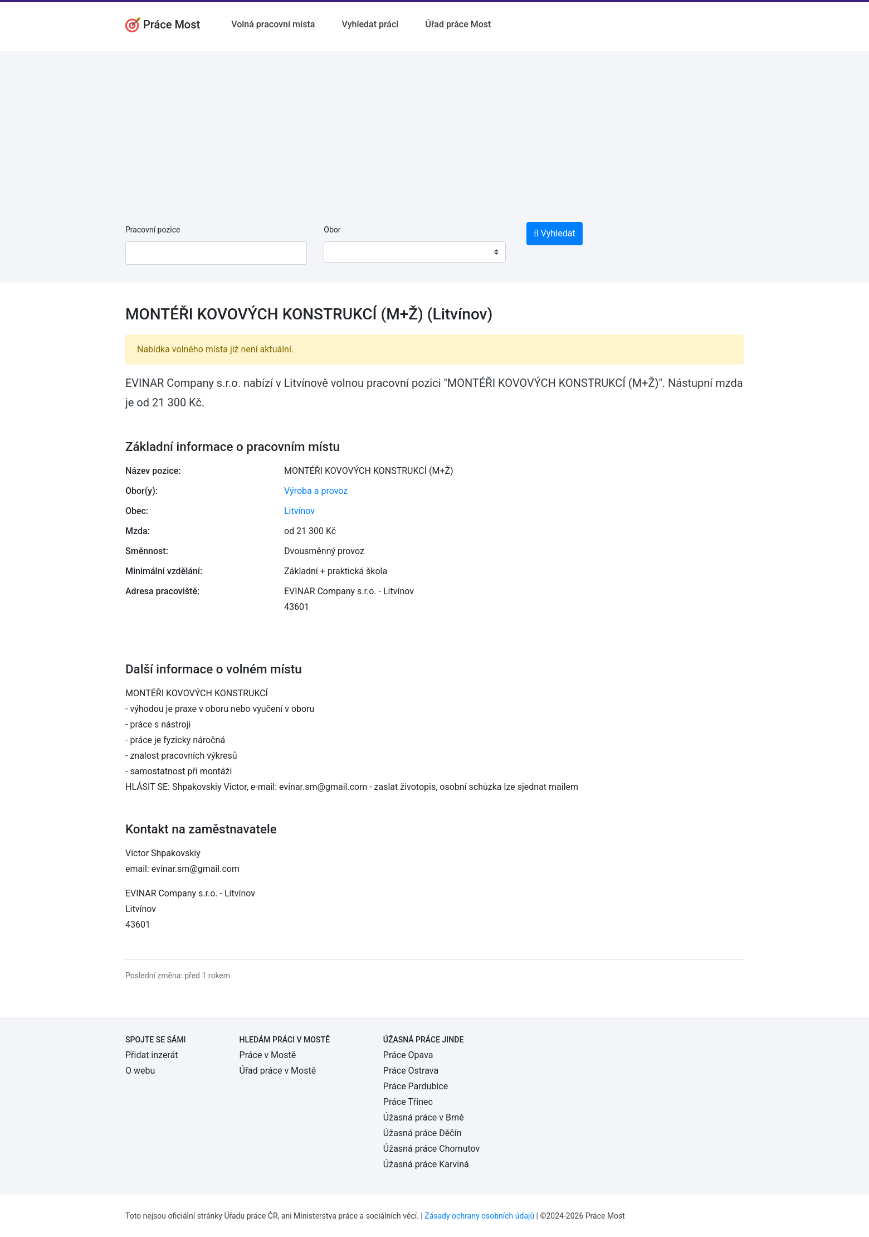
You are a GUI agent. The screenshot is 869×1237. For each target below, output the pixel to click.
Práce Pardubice (415, 1086)
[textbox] (346, 252)
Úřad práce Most (458, 24)
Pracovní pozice (152, 229)
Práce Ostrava (410, 1070)
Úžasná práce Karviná (426, 1164)
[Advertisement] (434, 129)
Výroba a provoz (316, 491)
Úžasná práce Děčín (422, 1133)
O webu (140, 1070)
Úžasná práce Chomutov (431, 1148)
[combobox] (414, 252)
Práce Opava (408, 1055)
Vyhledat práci (369, 24)
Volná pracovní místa (273, 24)
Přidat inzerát (151, 1055)
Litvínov (299, 511)
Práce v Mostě (268, 1055)
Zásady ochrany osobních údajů (479, 1215)
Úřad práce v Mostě (278, 1070)
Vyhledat (554, 233)
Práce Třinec (408, 1102)
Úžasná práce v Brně (423, 1117)
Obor (332, 229)
